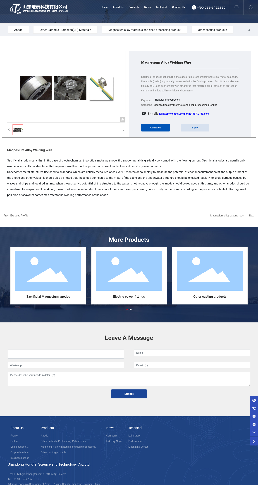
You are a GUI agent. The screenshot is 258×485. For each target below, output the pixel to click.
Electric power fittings (129, 296)
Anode (18, 30)
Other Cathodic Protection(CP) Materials (65, 30)
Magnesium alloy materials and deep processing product (144, 30)
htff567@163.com (56, 474)
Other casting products (212, 30)
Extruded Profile (19, 215)
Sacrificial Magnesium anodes (48, 296)
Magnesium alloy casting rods (227, 215)
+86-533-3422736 (211, 7)
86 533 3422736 (23, 479)
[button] (127, 309)
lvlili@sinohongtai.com (29, 474)
